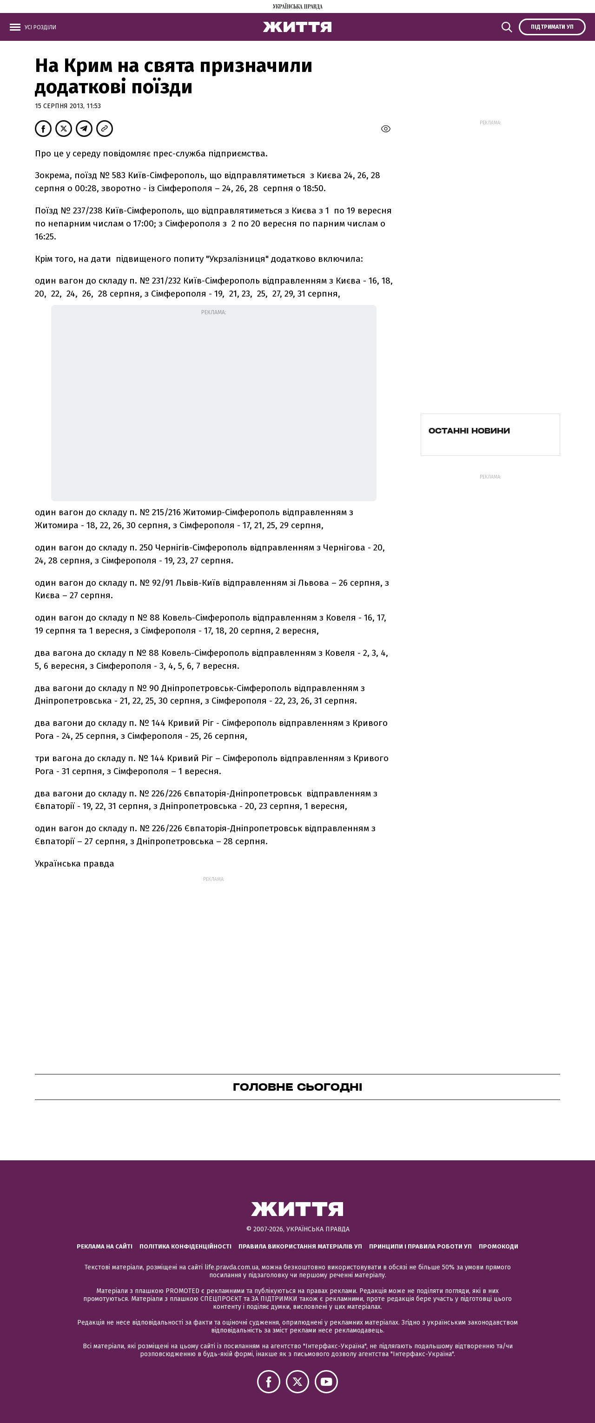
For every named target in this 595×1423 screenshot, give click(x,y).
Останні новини (469, 431)
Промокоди (498, 1246)
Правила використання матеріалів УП (300, 1246)
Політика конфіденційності (185, 1246)
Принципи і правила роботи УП (420, 1246)
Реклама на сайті (104, 1246)
